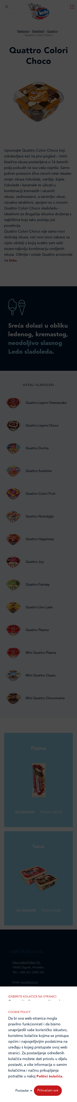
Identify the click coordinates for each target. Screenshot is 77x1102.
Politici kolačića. (50, 1076)
